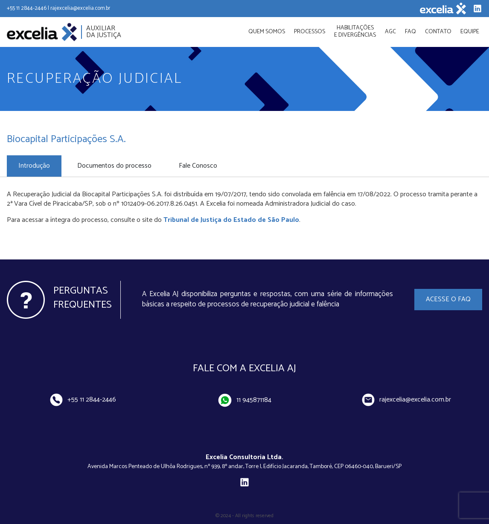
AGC (390, 32)
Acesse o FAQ (448, 299)
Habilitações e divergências (355, 31)
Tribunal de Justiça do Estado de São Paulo (231, 220)
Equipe (469, 32)
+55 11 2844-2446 (83, 400)
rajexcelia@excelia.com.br (406, 400)
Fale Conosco (198, 166)
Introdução (34, 166)
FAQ (410, 32)
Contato (438, 32)
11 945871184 (244, 400)
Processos (309, 32)
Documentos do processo (114, 166)
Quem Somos (266, 32)
